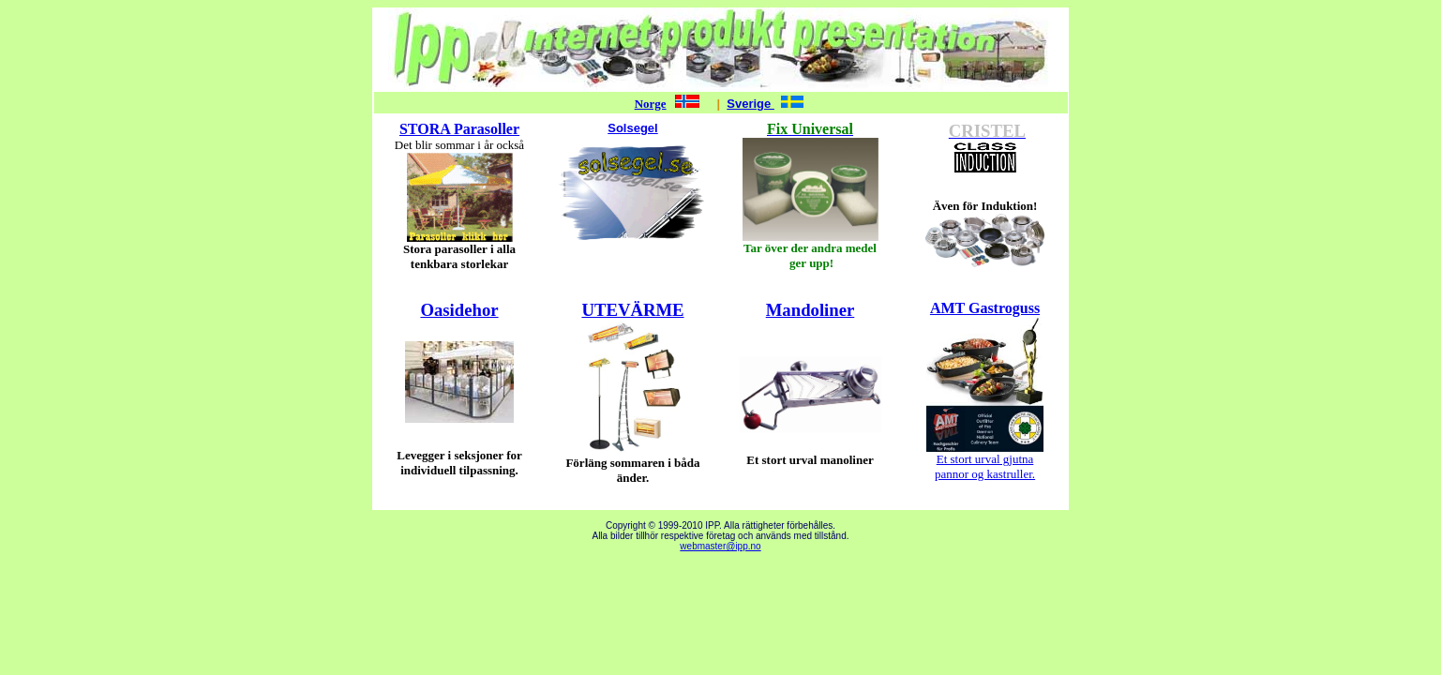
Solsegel (632, 128)
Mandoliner (810, 310)
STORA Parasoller (459, 129)
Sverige (750, 104)
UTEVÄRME (632, 310)
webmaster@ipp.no (720, 546)
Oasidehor (459, 310)
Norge (651, 104)
